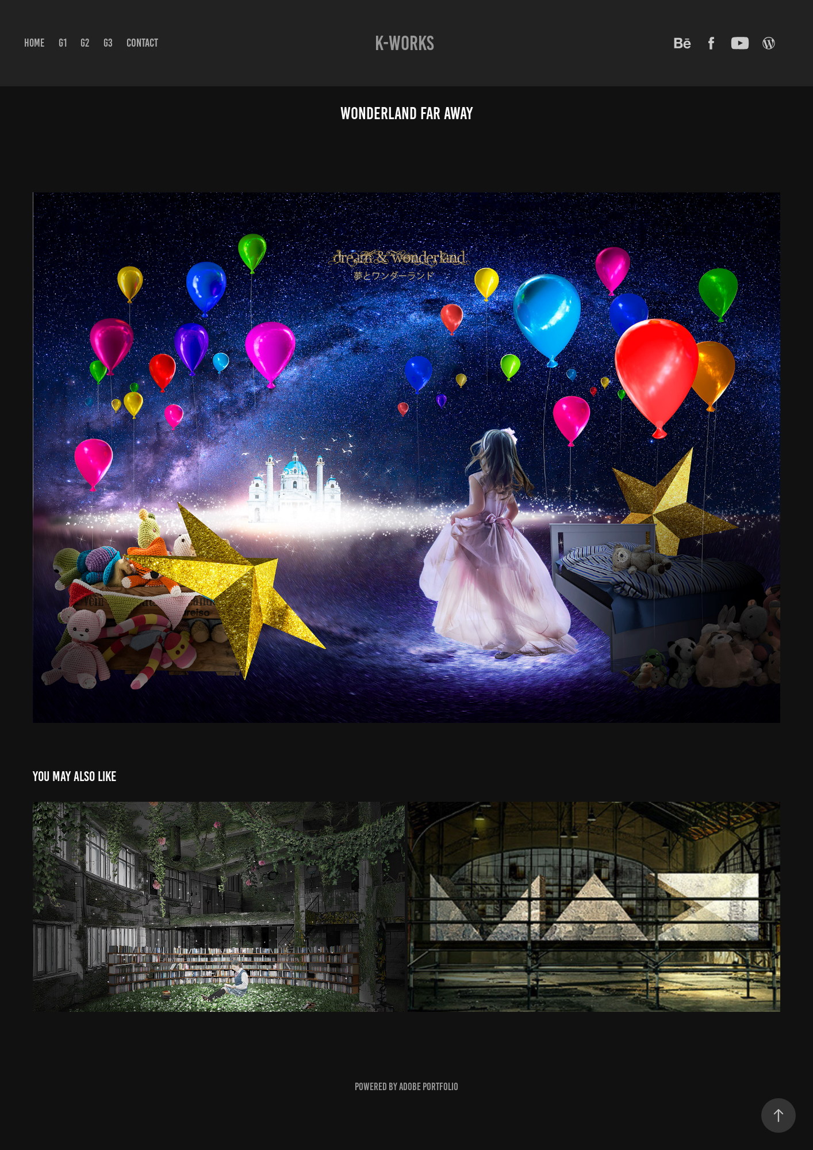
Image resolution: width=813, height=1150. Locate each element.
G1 (63, 43)
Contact (142, 42)
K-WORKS (404, 43)
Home (34, 43)
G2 (84, 43)
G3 (108, 43)
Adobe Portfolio (428, 1086)
